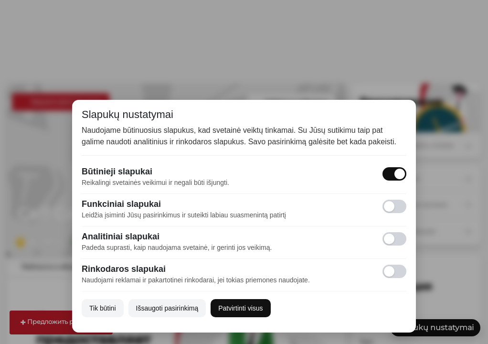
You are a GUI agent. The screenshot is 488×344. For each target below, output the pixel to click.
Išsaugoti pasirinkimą (167, 308)
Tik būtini (102, 308)
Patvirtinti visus (240, 308)
